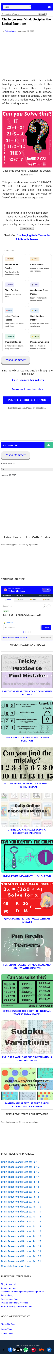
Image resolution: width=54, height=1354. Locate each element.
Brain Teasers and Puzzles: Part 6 (20, 1186)
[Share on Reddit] (41, 1349)
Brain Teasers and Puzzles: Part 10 (21, 1206)
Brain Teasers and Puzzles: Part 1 (20, 1161)
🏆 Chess (46, 599)
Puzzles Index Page (10, 1299)
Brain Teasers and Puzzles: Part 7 (20, 1191)
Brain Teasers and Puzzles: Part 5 (20, 1181)
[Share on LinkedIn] (49, 1349)
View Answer (26, 228)
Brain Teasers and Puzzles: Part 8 (20, 1196)
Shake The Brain (8, 1324)
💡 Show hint (8, 623)
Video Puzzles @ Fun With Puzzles (16, 1306)
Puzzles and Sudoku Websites (14, 1303)
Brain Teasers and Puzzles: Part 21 (21, 1261)
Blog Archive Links (9, 1284)
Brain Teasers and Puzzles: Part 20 (21, 1256)
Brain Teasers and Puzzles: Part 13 (21, 1221)
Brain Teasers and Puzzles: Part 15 (21, 1231)
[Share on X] (18, 1349)
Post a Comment (15, 360)
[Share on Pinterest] (33, 1349)
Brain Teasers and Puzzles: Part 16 (21, 1236)
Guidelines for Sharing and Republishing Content (22, 1292)
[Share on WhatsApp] (26, 1349)
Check (46, 627)
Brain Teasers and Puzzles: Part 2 (20, 1166)
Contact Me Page (9, 1288)
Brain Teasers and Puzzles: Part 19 (21, 1251)
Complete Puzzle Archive (15, 1266)
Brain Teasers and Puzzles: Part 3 (20, 1171)
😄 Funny (33, 599)
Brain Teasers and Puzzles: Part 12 (21, 1216)
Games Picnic (7, 1334)
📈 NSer (8, 599)
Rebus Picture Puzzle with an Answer (27, 875)
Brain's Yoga (6, 1329)
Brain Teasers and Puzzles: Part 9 (20, 1201)
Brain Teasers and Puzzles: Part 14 (21, 1226)
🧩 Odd (20, 599)
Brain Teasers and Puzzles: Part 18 (21, 1246)
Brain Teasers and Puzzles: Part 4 (20, 1176)
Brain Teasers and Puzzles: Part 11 (21, 1211)
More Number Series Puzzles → (15, 637)
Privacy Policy (7, 1295)
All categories (46, 637)
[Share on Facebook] (10, 1349)
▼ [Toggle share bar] (3, 1349)
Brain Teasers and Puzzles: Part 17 (21, 1241)
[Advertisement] (27, 57)
